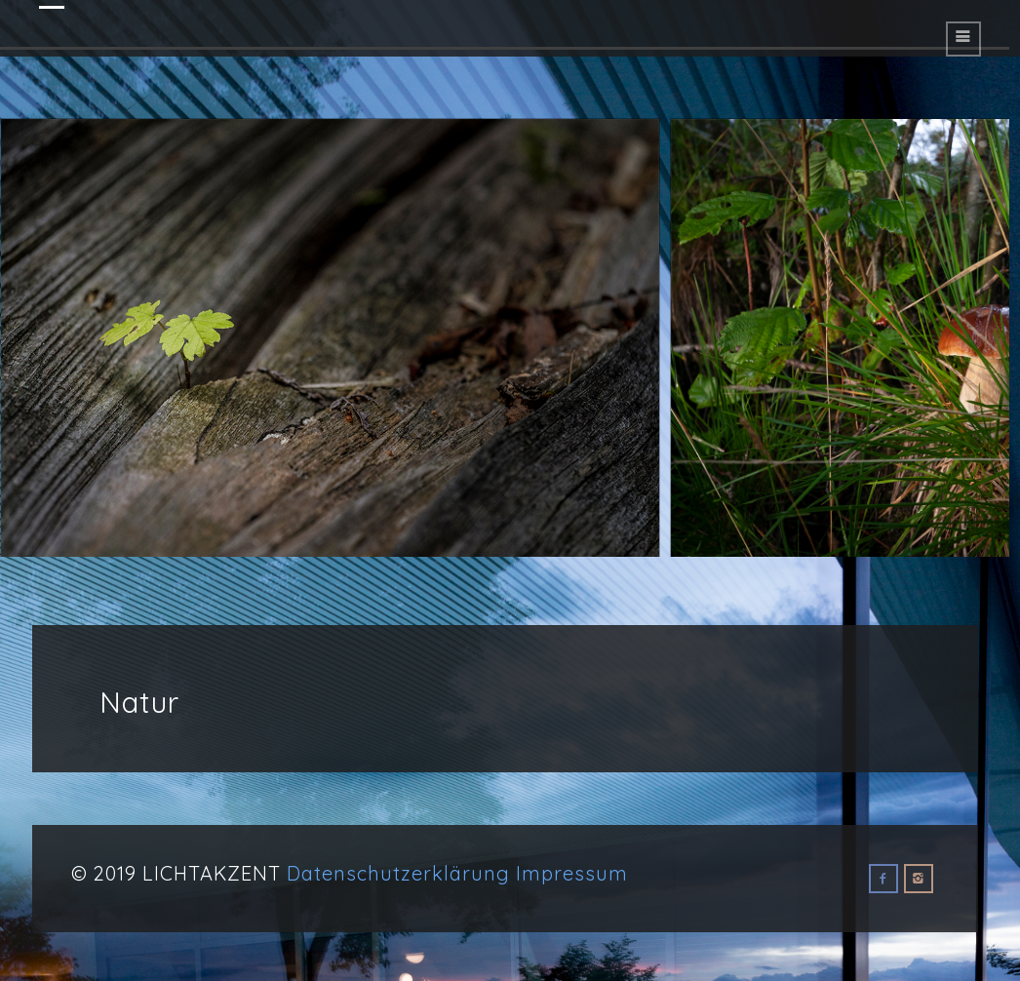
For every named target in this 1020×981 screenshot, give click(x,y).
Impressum (572, 873)
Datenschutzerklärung (398, 873)
